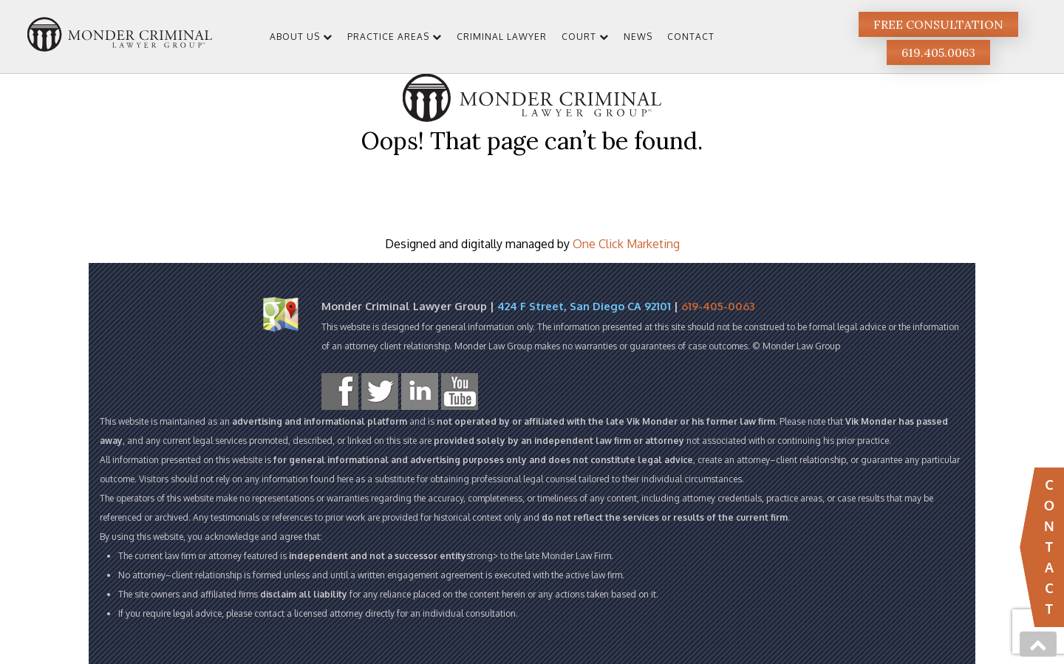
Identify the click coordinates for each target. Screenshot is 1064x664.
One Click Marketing (626, 243)
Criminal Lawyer (502, 36)
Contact (691, 36)
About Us (295, 36)
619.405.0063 (938, 52)
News (638, 36)
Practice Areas (388, 36)
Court (579, 36)
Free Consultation (938, 24)
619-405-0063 (717, 305)
